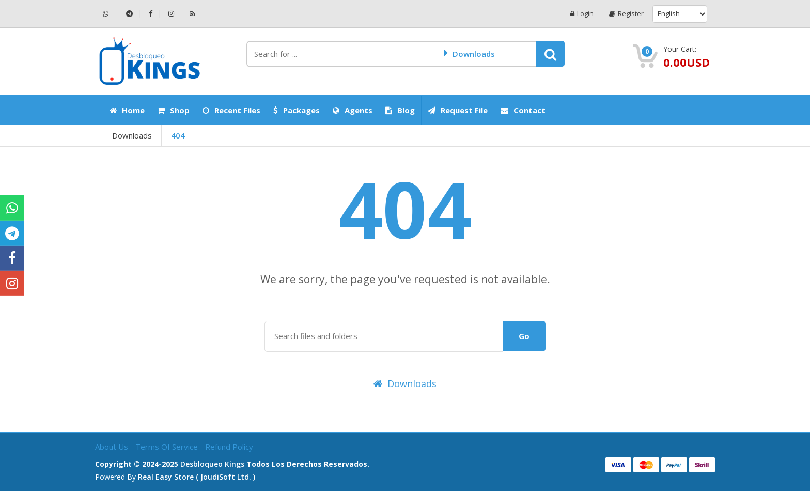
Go (524, 336)
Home (127, 110)
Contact (523, 110)
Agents (352, 110)
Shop (174, 110)
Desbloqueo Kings (212, 464)
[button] (550, 54)
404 (178, 135)
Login (581, 14)
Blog (400, 110)
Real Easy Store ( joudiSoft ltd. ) (196, 477)
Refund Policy (229, 446)
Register (626, 14)
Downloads (132, 135)
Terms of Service (167, 446)
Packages (296, 110)
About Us (112, 446)
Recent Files (231, 110)
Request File (458, 110)
